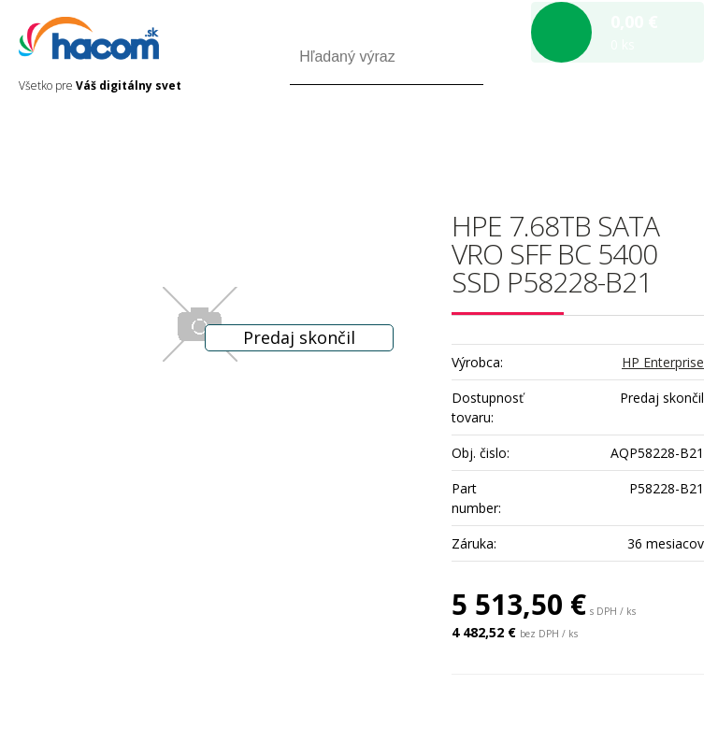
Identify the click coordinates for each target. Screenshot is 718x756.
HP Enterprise (663, 362)
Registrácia (624, 139)
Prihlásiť (548, 139)
